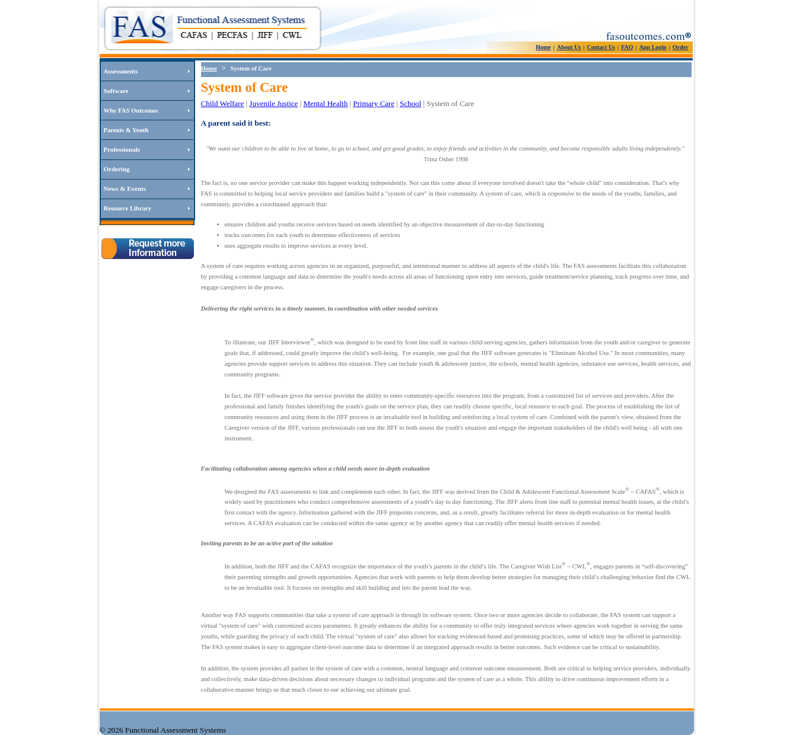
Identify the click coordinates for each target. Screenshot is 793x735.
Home (543, 47)
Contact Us (601, 47)
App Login (653, 47)
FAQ (627, 47)
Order (681, 47)
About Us (569, 47)
